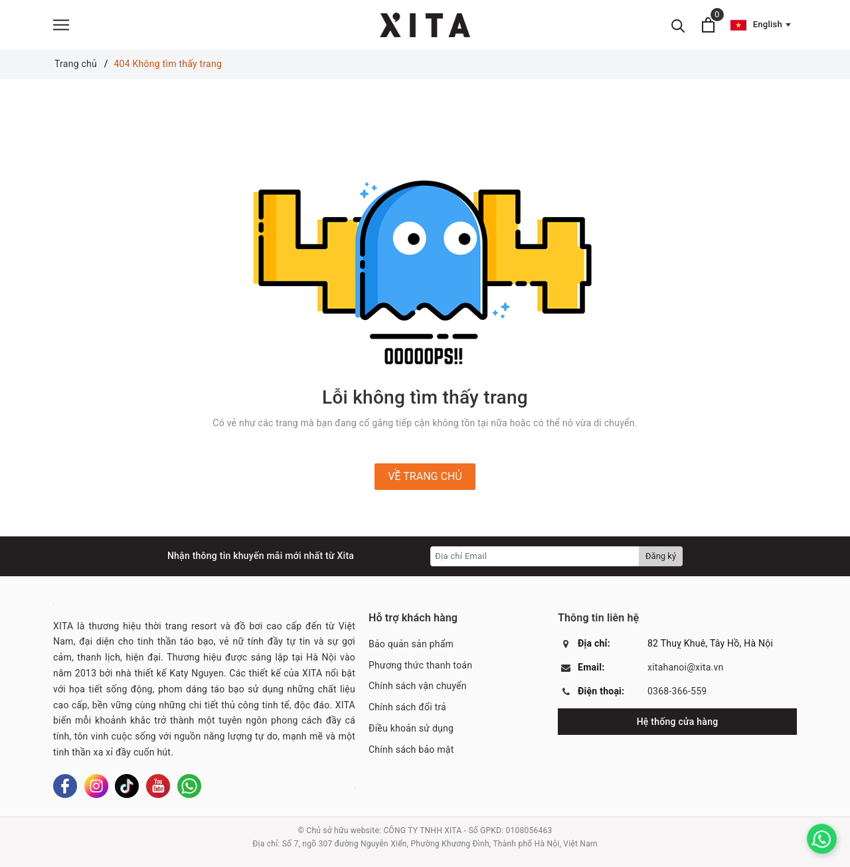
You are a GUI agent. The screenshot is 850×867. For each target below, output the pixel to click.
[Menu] (61, 25)
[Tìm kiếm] (678, 25)
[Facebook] (65, 786)
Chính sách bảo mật (411, 749)
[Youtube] (158, 786)
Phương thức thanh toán (420, 665)
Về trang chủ (425, 476)
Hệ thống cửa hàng (678, 721)
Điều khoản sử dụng (411, 728)
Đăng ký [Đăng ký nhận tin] (660, 556)
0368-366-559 (677, 691)
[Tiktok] (127, 786)
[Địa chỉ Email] (534, 556)
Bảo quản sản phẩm (411, 644)
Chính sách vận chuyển (418, 685)
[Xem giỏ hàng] (708, 25)
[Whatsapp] (189, 786)
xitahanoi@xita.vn (685, 667)
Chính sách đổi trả (407, 707)
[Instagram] (96, 786)
